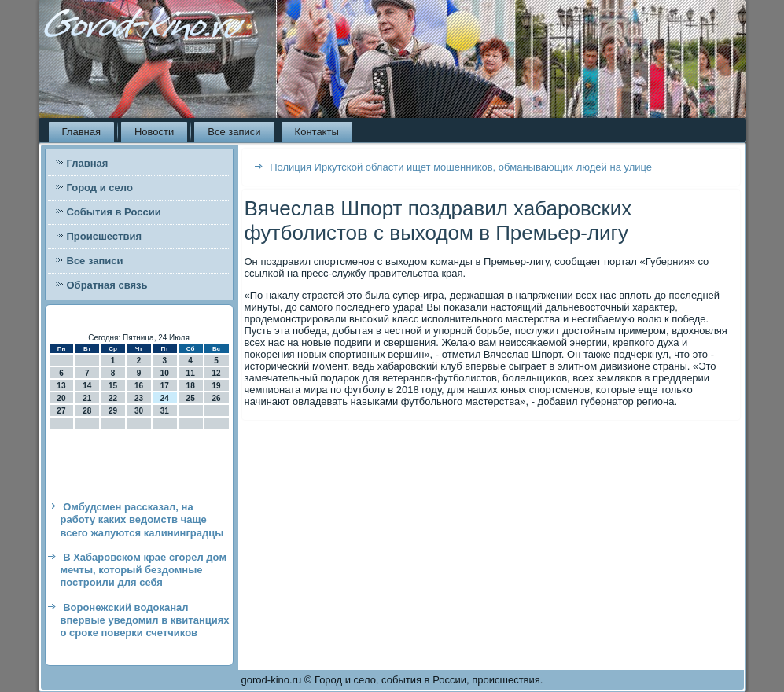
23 (138, 398)
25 (190, 398)
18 (190, 385)
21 (87, 398)
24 (164, 398)
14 (87, 385)
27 (61, 411)
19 (216, 385)
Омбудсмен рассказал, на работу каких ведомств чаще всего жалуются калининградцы (142, 520)
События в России (114, 212)
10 (164, 373)
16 (138, 385)
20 (61, 398)
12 (216, 373)
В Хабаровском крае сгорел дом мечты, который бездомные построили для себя (144, 570)
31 (164, 411)
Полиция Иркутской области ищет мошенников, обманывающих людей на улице (461, 167)
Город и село (100, 187)
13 (61, 385)
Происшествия (104, 236)
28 (87, 411)
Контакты (317, 132)
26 (216, 398)
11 (190, 373)
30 (138, 411)
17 (164, 385)
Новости (154, 132)
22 (113, 398)
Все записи (234, 132)
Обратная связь (107, 285)
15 (113, 385)
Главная (81, 132)
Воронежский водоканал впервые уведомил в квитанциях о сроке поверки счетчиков (145, 620)
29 (113, 411)
